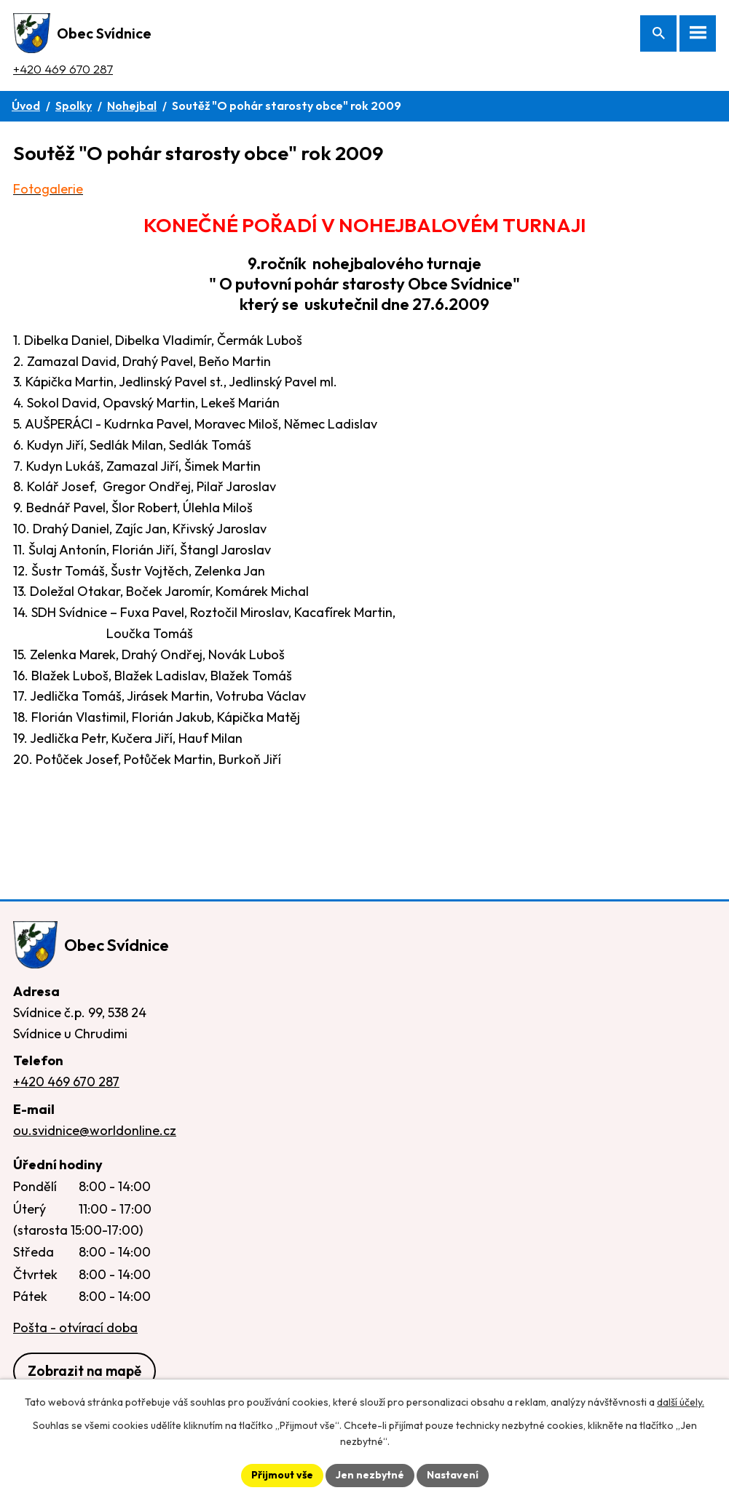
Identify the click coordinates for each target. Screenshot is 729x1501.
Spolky (73, 105)
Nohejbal (132, 105)
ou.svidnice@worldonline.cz (94, 1130)
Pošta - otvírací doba (75, 1327)
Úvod (26, 105)
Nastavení (452, 1474)
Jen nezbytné (370, 1474)
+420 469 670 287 (63, 68)
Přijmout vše (282, 1474)
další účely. (680, 1402)
